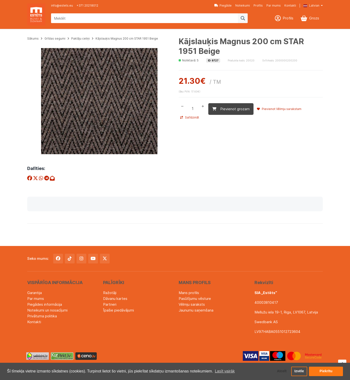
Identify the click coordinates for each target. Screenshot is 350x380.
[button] (309, 6)
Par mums (273, 5)
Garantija (34, 292)
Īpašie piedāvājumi (118, 310)
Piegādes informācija (44, 304)
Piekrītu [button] (326, 371)
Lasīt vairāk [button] (225, 371)
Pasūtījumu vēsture (195, 298)
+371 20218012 (87, 5)
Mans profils (189, 292)
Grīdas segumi (54, 38)
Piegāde (223, 5)
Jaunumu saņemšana (196, 310)
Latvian (311, 5)
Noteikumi (242, 5)
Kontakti (290, 5)
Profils (258, 5)
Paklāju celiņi (80, 38)
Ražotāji (109, 292)
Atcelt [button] (282, 371)
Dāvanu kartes (115, 298)
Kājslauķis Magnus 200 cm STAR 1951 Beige (127, 38)
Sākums (33, 38)
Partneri (109, 304)
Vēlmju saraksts (192, 304)
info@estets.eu (62, 5)
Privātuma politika (42, 316)
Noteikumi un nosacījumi (47, 310)
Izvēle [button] (299, 371)
